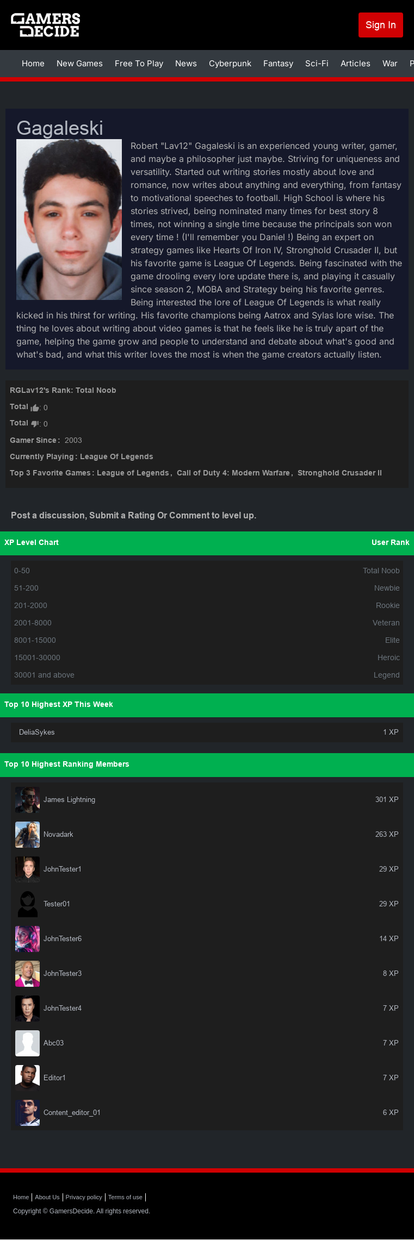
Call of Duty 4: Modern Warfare (233, 473)
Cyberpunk (230, 63)
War (390, 63)
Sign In (381, 24)
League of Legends (133, 473)
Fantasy (278, 63)
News (186, 63)
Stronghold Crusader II (340, 473)
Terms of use (125, 1197)
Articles (355, 63)
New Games (80, 63)
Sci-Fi (317, 63)
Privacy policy (84, 1197)
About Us (47, 1197)
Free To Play (139, 63)
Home (33, 63)
